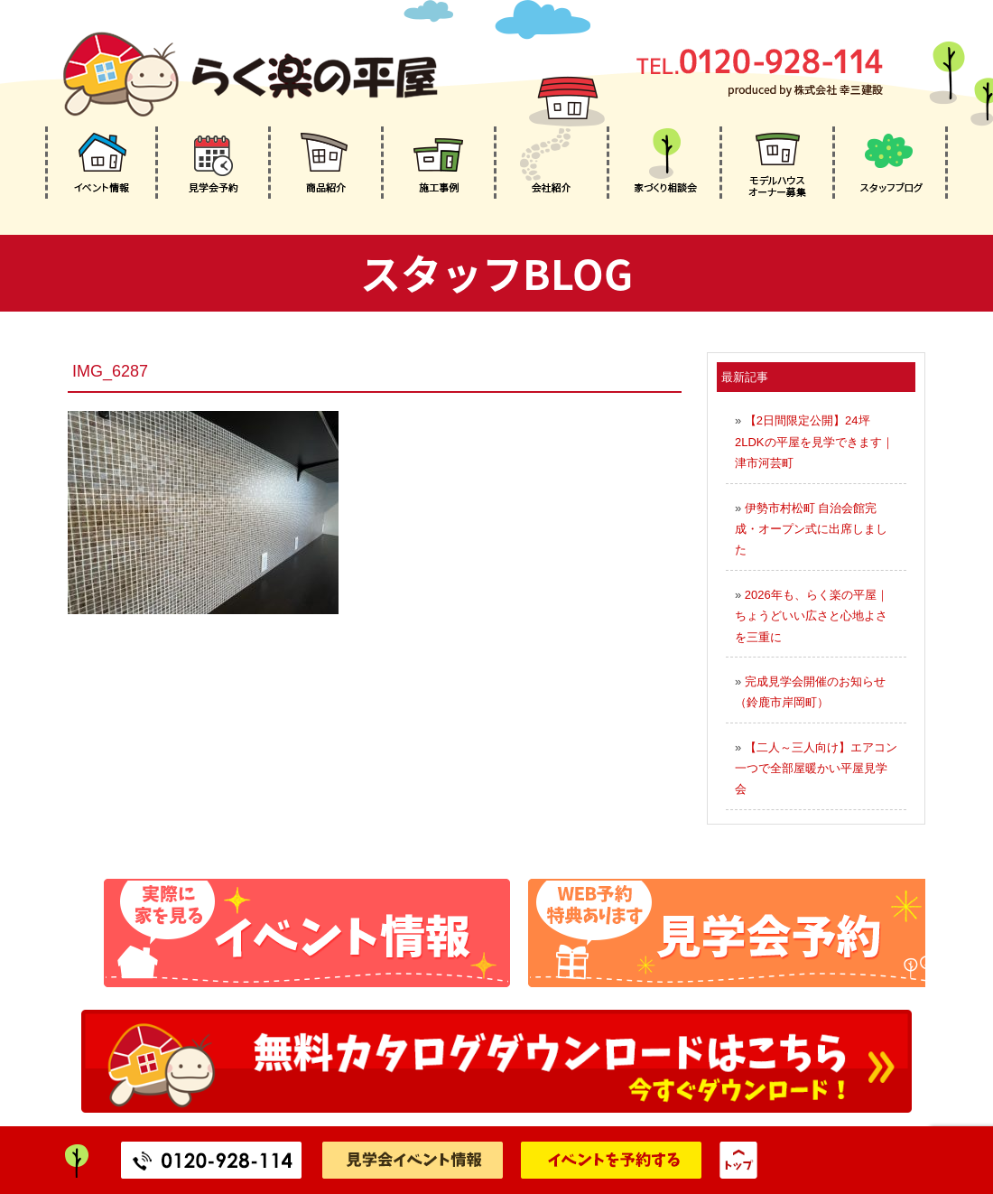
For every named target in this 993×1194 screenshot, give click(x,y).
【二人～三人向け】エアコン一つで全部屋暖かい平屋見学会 (816, 769)
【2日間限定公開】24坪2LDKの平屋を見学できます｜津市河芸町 (814, 442)
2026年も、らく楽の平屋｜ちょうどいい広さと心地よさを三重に (811, 616)
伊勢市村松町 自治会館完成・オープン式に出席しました (811, 529)
